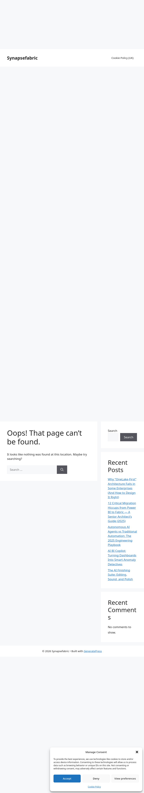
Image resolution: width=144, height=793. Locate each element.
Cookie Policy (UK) (122, 58)
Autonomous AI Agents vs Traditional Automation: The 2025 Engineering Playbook (122, 536)
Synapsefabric (22, 58)
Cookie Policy (94, 786)
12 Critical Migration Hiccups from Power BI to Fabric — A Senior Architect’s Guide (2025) (122, 512)
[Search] (62, 469)
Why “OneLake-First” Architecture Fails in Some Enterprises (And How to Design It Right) (122, 488)
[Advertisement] (72, 24)
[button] (137, 752)
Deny (96, 778)
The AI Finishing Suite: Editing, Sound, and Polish (120, 574)
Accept (67, 778)
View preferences (125, 778)
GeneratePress (93, 651)
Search (112, 431)
